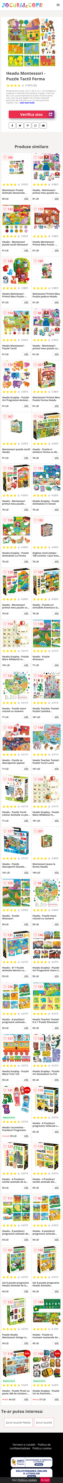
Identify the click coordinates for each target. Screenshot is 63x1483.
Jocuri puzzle (44, 1422)
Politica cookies (42, 1448)
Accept (45, 1480)
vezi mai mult (27, 102)
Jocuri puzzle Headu (18, 1422)
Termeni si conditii (23, 1444)
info (26, 198)
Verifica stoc (37, 114)
